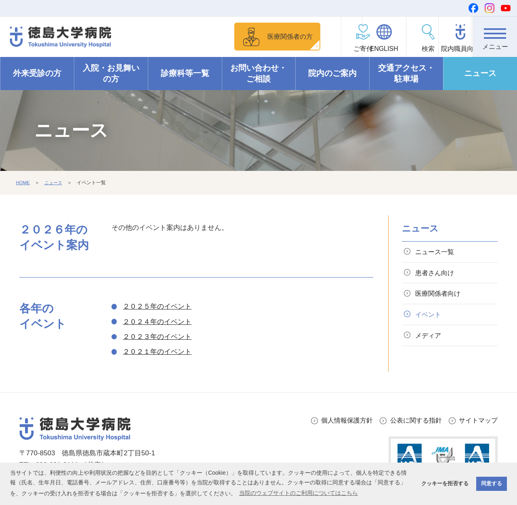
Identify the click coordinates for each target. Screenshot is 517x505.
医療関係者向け (440, 295)
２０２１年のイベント (157, 352)
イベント (429, 317)
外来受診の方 (37, 73)
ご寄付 (317, 48)
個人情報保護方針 (339, 420)
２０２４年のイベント (157, 322)
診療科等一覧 (185, 73)
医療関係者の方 (256, 36)
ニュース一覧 (436, 252)
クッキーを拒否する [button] (445, 483)
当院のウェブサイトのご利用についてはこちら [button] (298, 493)
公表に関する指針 (412, 420)
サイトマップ (477, 420)
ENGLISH (361, 48)
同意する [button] (491, 483)
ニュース (480, 73)
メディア (429, 339)
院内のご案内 (332, 73)
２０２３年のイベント (157, 337)
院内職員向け (450, 48)
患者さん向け (436, 274)
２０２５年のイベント (157, 306)
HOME (23, 183)
